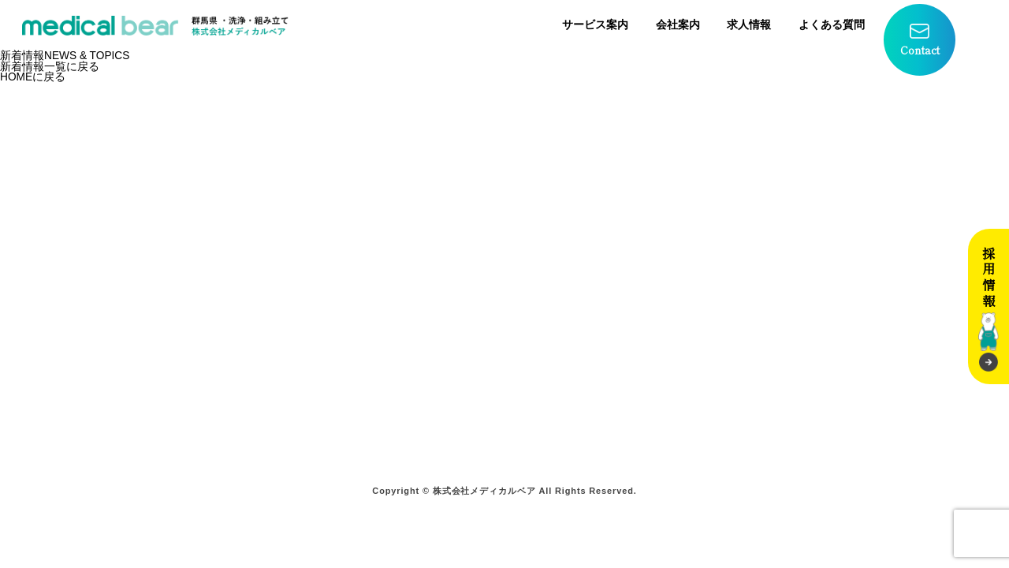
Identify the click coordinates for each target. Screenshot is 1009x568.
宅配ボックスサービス (237, 414)
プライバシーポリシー (582, 354)
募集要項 (700, 314)
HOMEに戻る (32, 77)
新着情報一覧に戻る (49, 67)
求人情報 (749, 25)
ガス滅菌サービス (226, 394)
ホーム (196, 293)
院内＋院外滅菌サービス (243, 373)
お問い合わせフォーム (582, 333)
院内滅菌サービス (226, 333)
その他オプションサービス (415, 314)
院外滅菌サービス (226, 354)
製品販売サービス (226, 434)
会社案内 (678, 25)
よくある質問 (832, 25)
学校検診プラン (386, 293)
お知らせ (546, 373)
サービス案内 (595, 25)
